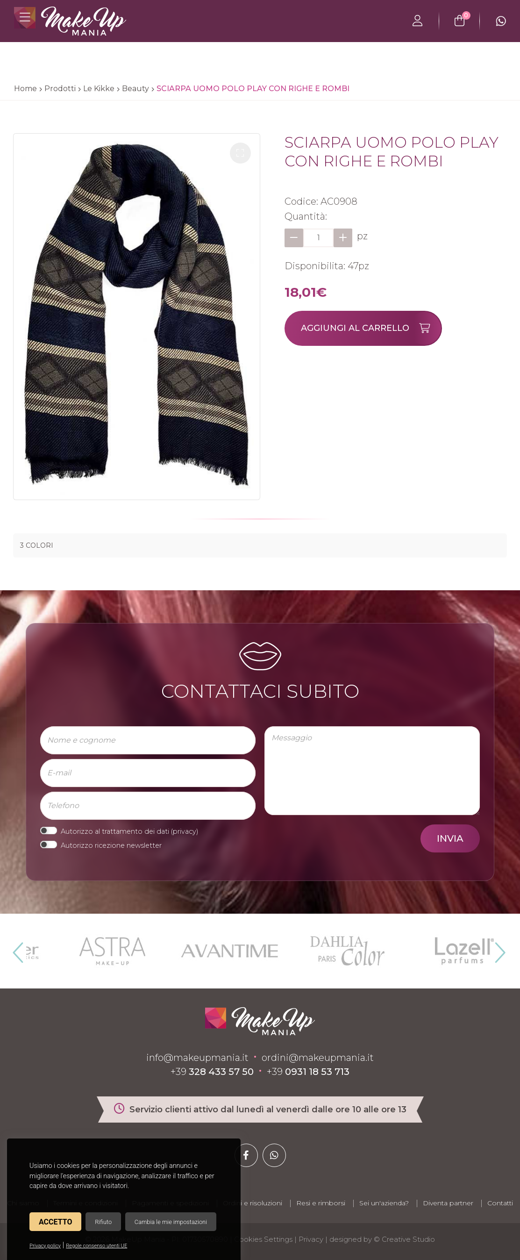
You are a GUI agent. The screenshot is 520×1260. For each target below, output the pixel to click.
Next (496, 949)
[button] (240, 153)
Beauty (135, 88)
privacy (184, 831)
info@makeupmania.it (197, 1057)
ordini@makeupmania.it (318, 1057)
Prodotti (60, 88)
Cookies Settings (263, 1239)
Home (25, 88)
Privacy (311, 1239)
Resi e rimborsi (320, 1203)
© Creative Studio (404, 1239)
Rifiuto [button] (103, 1221)
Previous (16, 949)
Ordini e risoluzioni (252, 1203)
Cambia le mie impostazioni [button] (171, 1221)
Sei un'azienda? (384, 1203)
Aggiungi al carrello (371, 328)
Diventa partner (448, 1203)
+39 (212, 1071)
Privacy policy (45, 1246)
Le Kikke (98, 88)
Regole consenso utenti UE (96, 1246)
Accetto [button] (55, 1221)
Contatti (500, 1203)
